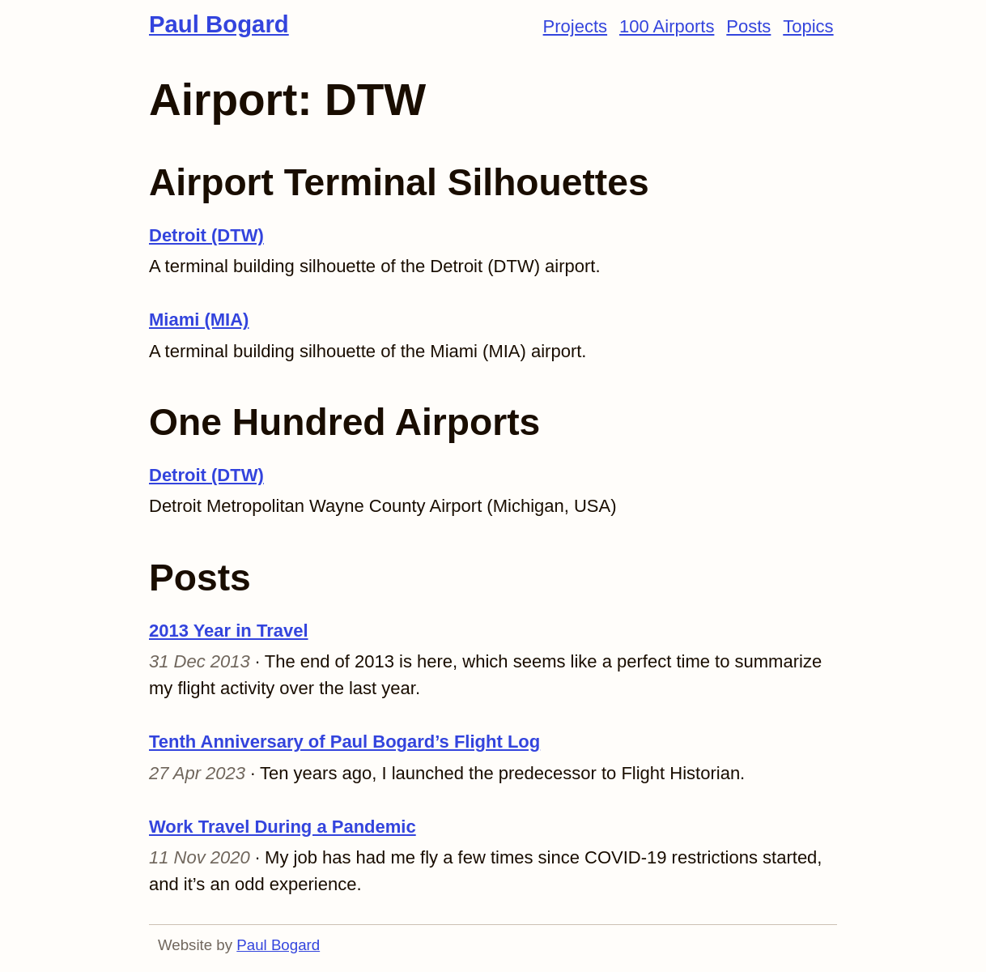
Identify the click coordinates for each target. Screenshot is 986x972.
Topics (808, 26)
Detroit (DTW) (206, 235)
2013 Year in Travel (228, 630)
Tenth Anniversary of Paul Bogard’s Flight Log (344, 741)
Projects (575, 26)
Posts (748, 26)
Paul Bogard (219, 24)
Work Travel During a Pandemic (282, 826)
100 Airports (666, 26)
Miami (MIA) (199, 319)
